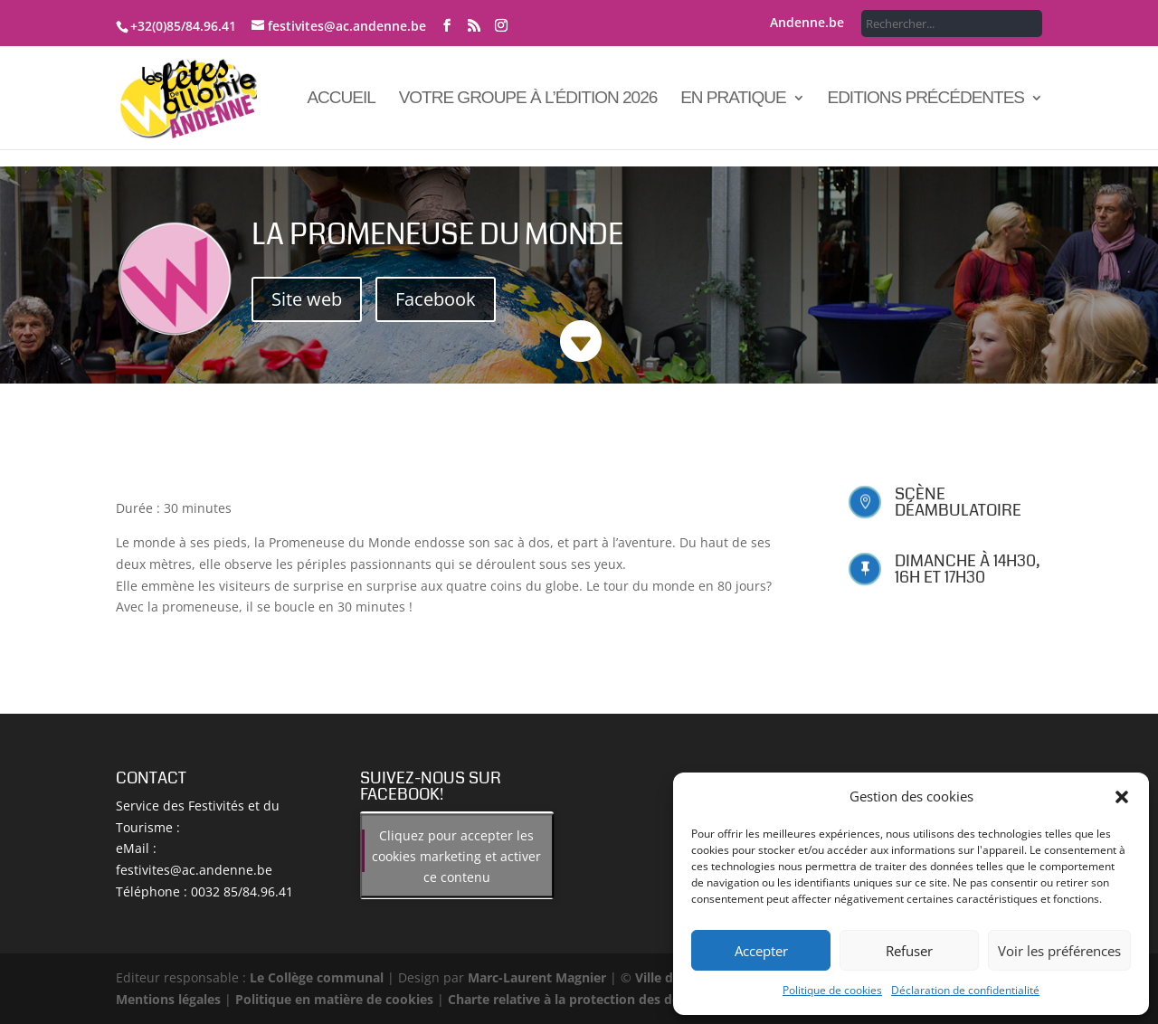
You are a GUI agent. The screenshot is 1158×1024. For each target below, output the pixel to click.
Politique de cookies (832, 990)
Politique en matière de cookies (334, 999)
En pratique (732, 99)
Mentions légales (168, 999)
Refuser (909, 951)
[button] (1122, 797)
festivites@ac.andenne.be (194, 869)
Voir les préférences (1059, 951)
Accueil (341, 99)
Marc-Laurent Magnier (537, 977)
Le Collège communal (317, 977)
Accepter (761, 951)
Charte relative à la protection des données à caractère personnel (652, 999)
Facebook (435, 299)
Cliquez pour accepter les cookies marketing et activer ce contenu (456, 855)
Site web (306, 299)
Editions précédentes (925, 99)
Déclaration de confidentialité (965, 990)
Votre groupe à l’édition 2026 (528, 99)
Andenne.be (807, 23)
